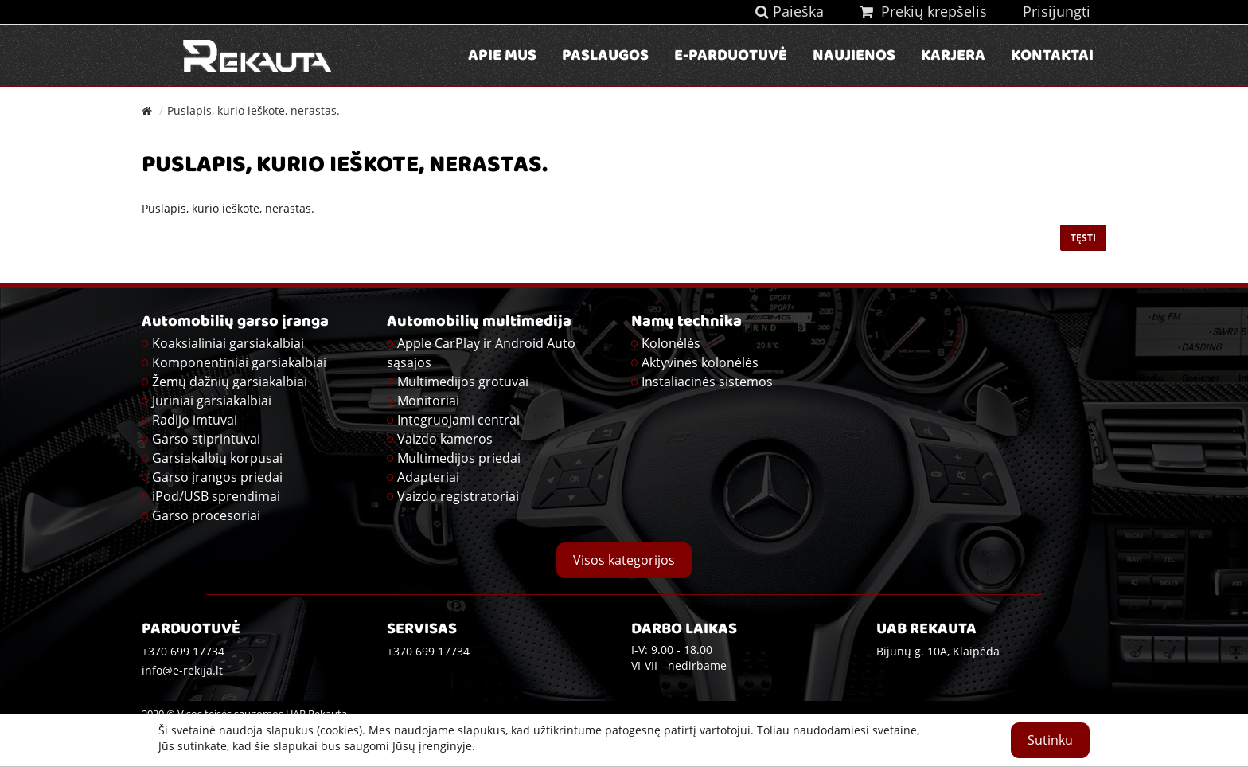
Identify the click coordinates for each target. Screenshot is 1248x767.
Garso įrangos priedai (217, 477)
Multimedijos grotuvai (462, 381)
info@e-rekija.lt (182, 670)
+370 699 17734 (428, 651)
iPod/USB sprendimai (216, 496)
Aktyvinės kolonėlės (700, 362)
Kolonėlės (671, 343)
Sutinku (1050, 740)
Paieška (789, 11)
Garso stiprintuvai (206, 439)
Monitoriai (428, 400)
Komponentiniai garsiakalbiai (239, 362)
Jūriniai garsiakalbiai (211, 400)
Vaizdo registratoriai (458, 496)
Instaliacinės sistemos (707, 381)
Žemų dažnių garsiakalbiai (229, 381)
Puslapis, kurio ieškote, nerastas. (253, 110)
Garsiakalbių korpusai (217, 458)
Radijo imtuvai (194, 420)
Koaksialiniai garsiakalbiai (228, 343)
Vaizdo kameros (445, 439)
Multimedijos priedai (459, 458)
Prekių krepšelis (923, 11)
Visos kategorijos (624, 560)
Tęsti (1083, 238)
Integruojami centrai (458, 420)
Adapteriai (428, 477)
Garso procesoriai (206, 515)
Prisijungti (1056, 11)
